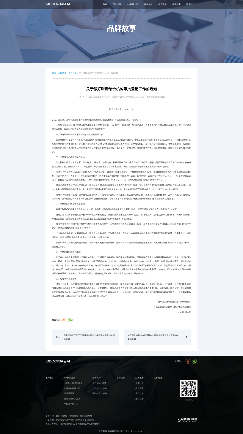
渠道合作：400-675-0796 (56, 416)
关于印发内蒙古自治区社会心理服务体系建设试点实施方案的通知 (153, 337)
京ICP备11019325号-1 (134, 431)
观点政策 (72, 73)
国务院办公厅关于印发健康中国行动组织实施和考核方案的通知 (89, 337)
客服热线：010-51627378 (81, 416)
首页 (105, 4)
